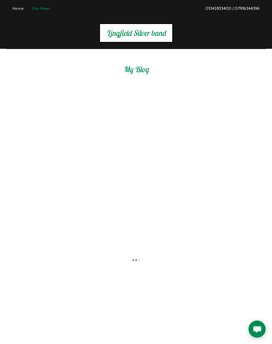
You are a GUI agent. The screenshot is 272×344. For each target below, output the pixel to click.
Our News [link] (41, 8)
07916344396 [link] (247, 8)
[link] (136, 34)
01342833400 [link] (218, 8)
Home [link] (18, 8)
